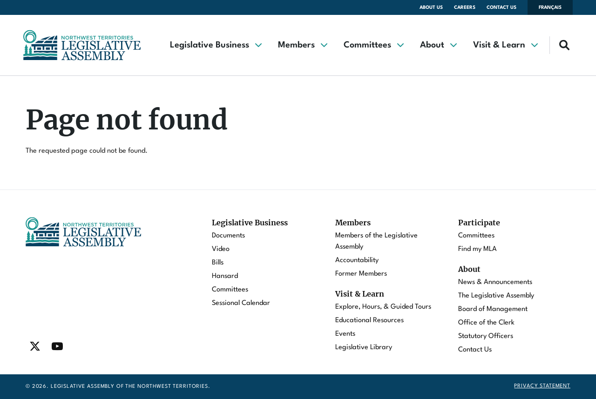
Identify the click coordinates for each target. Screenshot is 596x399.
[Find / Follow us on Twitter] (35, 346)
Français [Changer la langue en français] (550, 7)
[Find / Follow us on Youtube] (57, 346)
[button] (216, 45)
